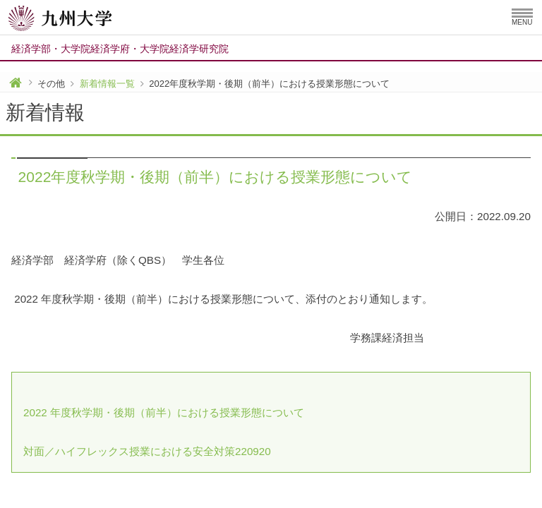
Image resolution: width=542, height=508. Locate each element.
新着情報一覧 (107, 83)
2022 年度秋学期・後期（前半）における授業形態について (163, 412)
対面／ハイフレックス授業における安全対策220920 (147, 451)
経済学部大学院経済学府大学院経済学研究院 (120, 48)
